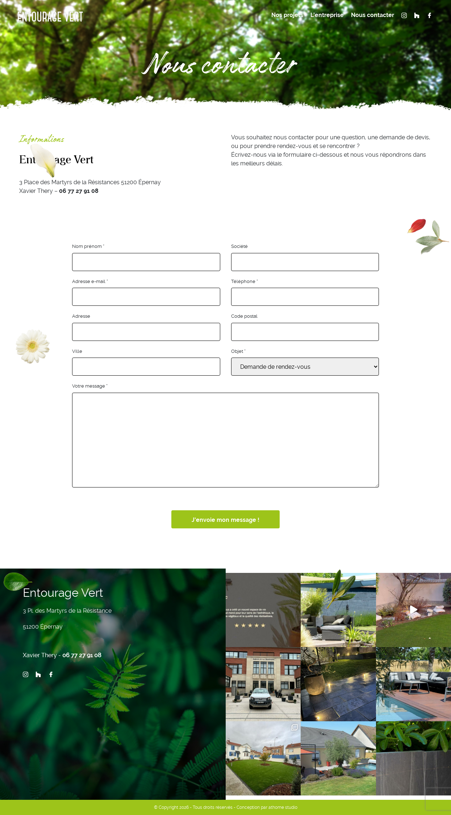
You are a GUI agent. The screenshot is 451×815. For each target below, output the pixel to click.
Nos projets (287, 15)
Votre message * (90, 386)
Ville (77, 351)
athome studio (282, 807)
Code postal (244, 316)
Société (239, 246)
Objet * (238, 351)
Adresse (81, 316)
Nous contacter (372, 15)
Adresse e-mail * (90, 281)
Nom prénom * (88, 246)
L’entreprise (327, 15)
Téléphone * (244, 281)
